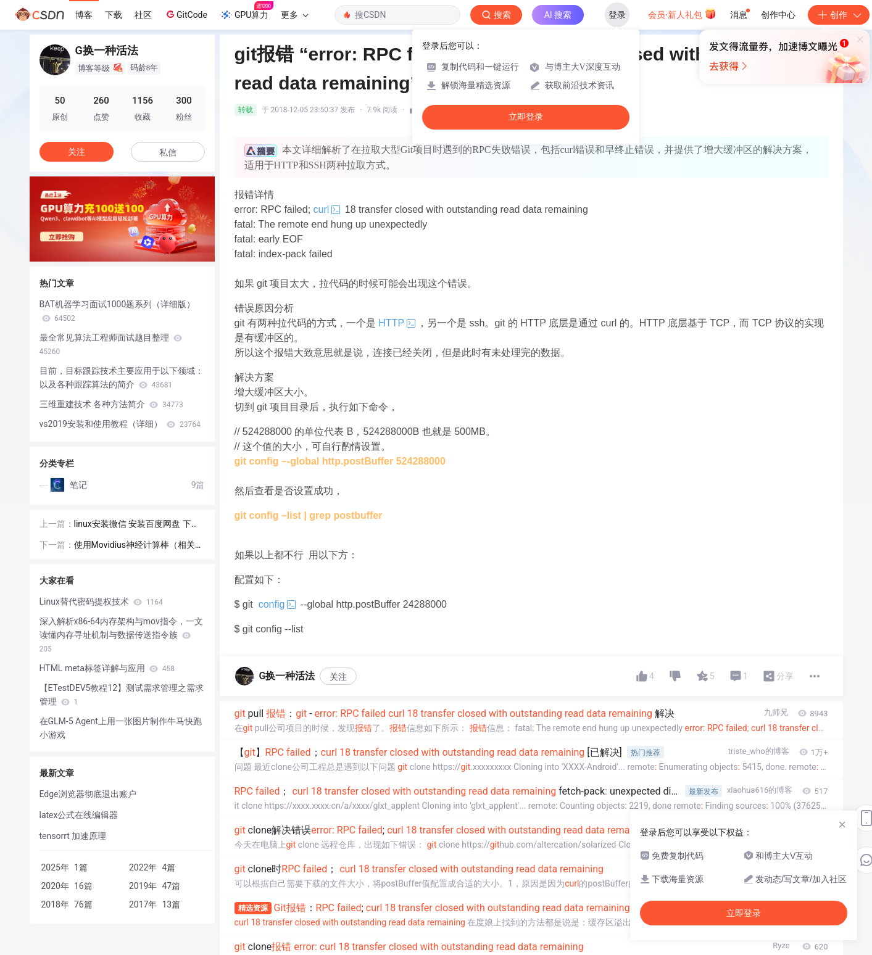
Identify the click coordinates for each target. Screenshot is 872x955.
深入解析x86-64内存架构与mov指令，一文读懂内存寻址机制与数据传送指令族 (121, 634)
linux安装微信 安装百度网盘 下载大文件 (137, 525)
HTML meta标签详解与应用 (107, 668)
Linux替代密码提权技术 (101, 601)
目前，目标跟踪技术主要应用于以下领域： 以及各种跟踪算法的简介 (121, 377)
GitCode (185, 14)
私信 (167, 152)
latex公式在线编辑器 (78, 815)
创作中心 (778, 15)
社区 (143, 15)
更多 (294, 15)
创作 (838, 15)
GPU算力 (246, 11)
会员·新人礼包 (682, 13)
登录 (617, 15)
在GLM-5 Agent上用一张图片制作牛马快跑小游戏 (120, 728)
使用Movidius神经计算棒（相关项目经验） (139, 546)
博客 (84, 15)
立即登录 (526, 117)
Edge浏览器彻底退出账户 (87, 794)
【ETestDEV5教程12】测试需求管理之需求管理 (121, 694)
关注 (338, 677)
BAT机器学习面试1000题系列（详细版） (117, 311)
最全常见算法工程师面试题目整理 (110, 344)
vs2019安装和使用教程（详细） (120, 424)
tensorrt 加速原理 (73, 836)
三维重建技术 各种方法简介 (111, 404)
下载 (113, 15)
